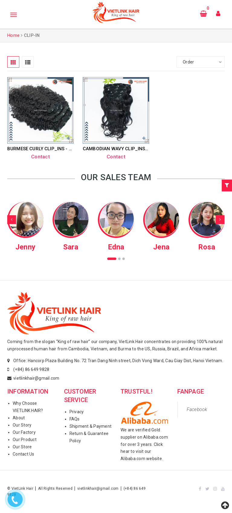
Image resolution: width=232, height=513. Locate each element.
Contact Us (23, 454)
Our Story (22, 425)
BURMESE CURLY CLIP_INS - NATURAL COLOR (56, 148)
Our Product (25, 439)
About (19, 417)
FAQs (74, 419)
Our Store (22, 446)
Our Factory (24, 432)
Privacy (76, 411)
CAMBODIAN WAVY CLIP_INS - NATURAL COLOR (135, 148)
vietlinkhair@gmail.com (36, 378)
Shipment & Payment (90, 426)
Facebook (197, 409)
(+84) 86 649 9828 (31, 369)
